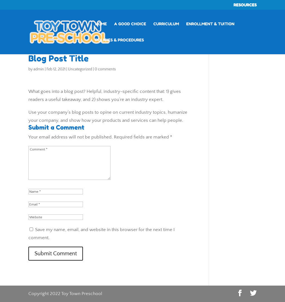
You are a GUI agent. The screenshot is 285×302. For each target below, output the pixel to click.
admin (38, 69)
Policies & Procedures (119, 40)
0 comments (105, 69)
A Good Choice (130, 24)
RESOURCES (245, 5)
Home (101, 24)
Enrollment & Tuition (210, 24)
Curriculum (166, 24)
